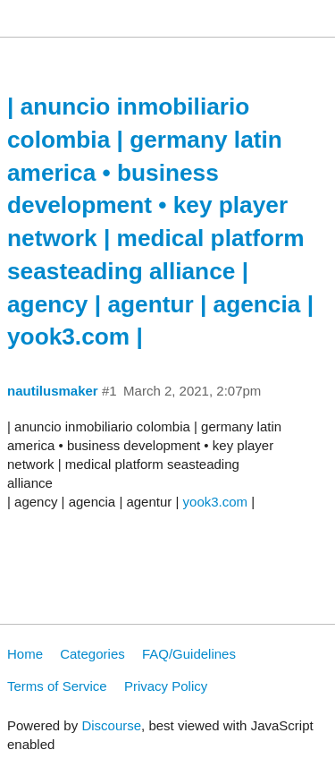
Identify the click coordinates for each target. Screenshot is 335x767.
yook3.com (215, 501)
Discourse (111, 725)
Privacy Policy (165, 686)
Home (25, 653)
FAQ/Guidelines (189, 653)
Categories (92, 653)
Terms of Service (57, 686)
